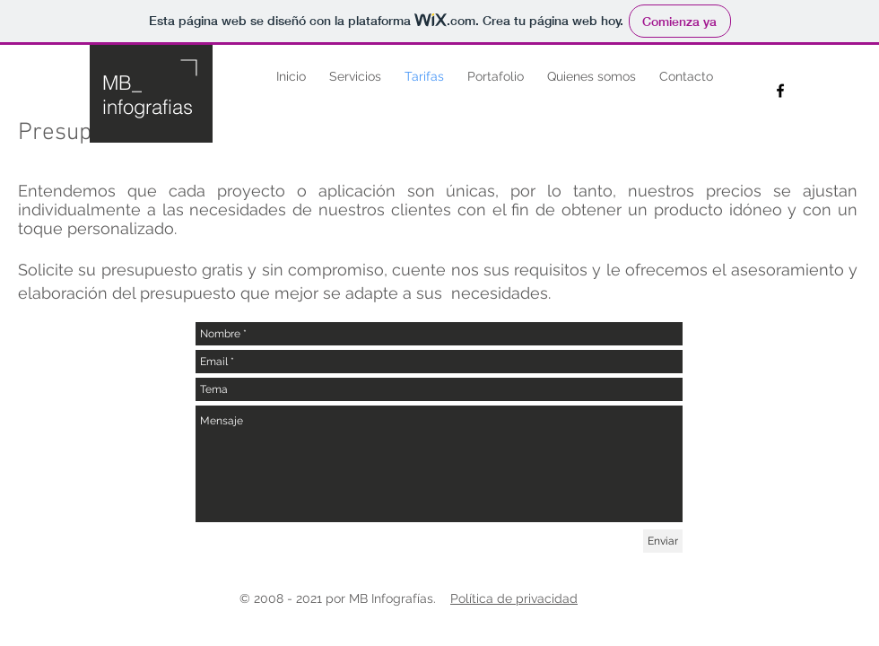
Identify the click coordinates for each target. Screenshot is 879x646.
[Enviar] (663, 541)
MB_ (122, 82)
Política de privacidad (514, 598)
